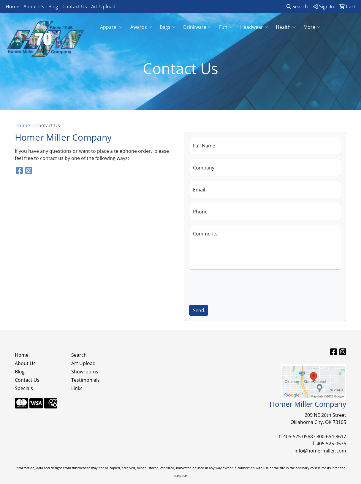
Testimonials (85, 380)
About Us (33, 6)
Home (12, 6)
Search (297, 6)
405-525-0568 (298, 436)
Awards (141, 27)
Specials (24, 388)
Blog (53, 6)
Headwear (254, 27)
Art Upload (103, 6)
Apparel (111, 27)
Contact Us (74, 6)
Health (286, 27)
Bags (167, 27)
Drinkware (197, 27)
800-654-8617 (331, 436)
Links (77, 388)
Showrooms (84, 371)
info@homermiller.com (320, 450)
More (311, 27)
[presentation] (234, 286)
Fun (225, 27)
